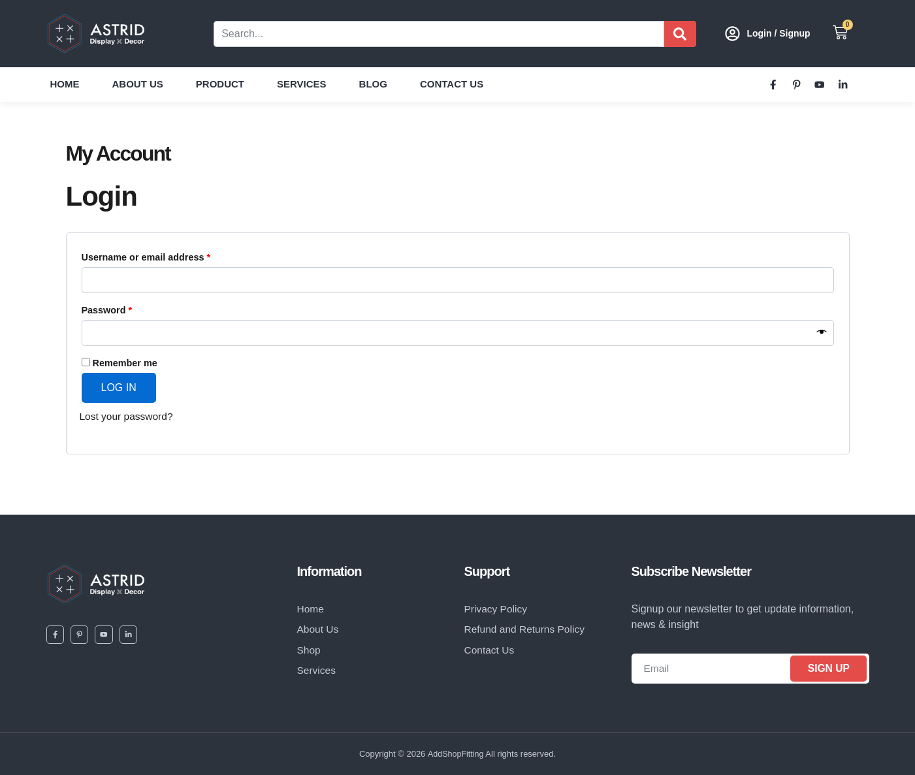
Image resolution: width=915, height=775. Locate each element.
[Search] (680, 34)
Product (220, 83)
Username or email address (166, 255)
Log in (118, 387)
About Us (137, 83)
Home (65, 83)
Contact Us (451, 83)
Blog (373, 83)
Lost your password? (128, 416)
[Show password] (822, 333)
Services (302, 83)
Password (127, 308)
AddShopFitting (455, 754)
